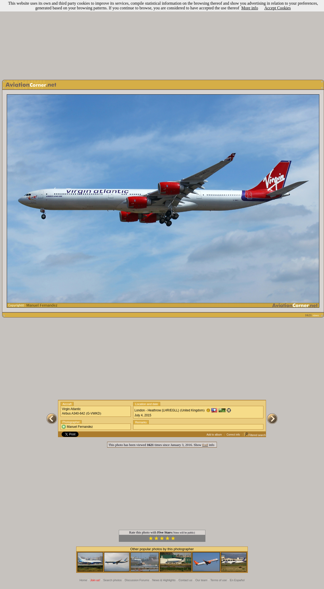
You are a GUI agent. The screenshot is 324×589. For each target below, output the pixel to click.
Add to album (214, 434)
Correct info (233, 434)
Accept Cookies (277, 8)
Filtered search (255, 435)
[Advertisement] (162, 38)
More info (249, 8)
